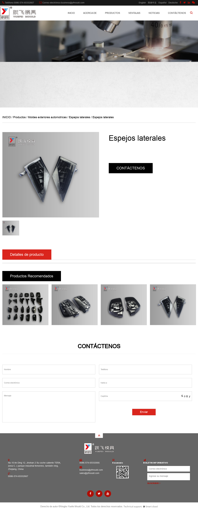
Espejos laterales (79, 117)
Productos (112, 13)
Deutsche (173, 2)
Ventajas (134, 13)
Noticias (154, 13)
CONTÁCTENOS (177, 13)
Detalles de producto (27, 254)
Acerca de (90, 13)
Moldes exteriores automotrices (47, 117)
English (142, 2)
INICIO (71, 13)
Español (162, 2)
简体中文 (152, 2)
